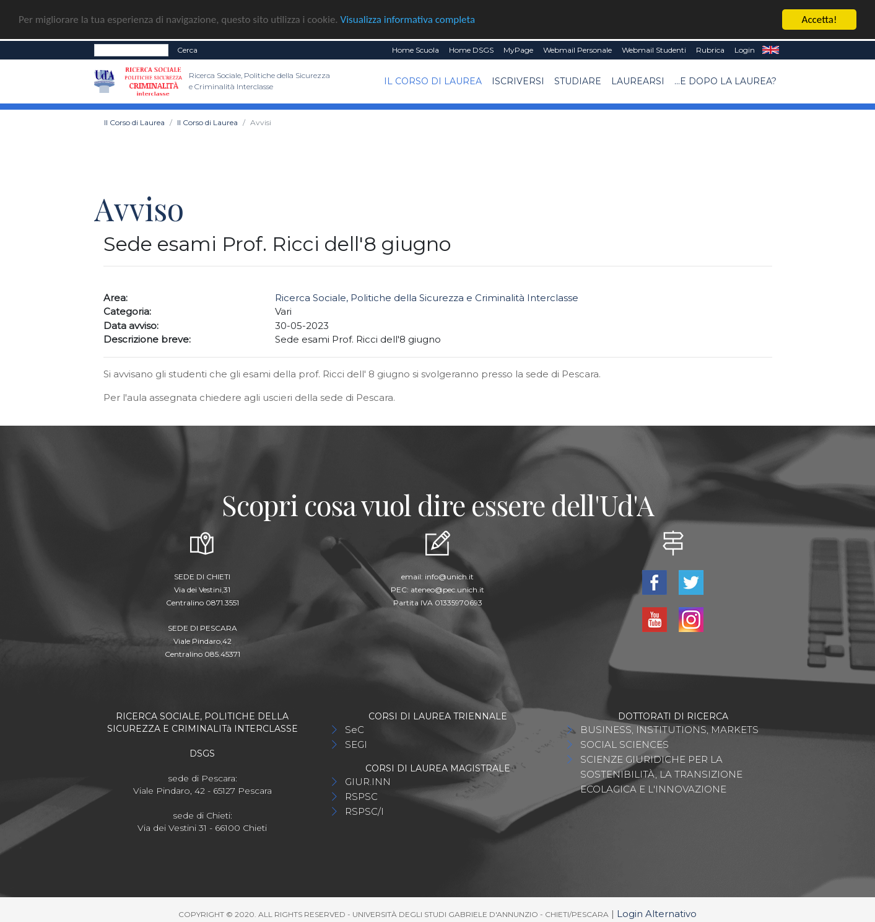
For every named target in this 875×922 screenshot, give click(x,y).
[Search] (131, 49)
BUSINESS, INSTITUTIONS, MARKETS (669, 728)
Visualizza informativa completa (408, 18)
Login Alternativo (657, 912)
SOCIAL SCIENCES (624, 743)
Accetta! (819, 18)
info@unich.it (449, 575)
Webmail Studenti (654, 48)
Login (744, 48)
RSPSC (361, 795)
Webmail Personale (577, 48)
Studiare (577, 80)
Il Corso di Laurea (433, 80)
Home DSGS (471, 48)
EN (770, 49)
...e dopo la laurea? (725, 80)
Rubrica (710, 48)
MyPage (518, 48)
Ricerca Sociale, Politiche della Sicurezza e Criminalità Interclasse (426, 296)
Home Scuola (415, 48)
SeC (354, 728)
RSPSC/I (364, 810)
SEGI (356, 743)
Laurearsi (637, 80)
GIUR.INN (368, 780)
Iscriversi (518, 80)
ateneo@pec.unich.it (447, 588)
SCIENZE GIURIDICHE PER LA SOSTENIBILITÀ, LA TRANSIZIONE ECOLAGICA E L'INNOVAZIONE (661, 773)
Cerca (187, 48)
